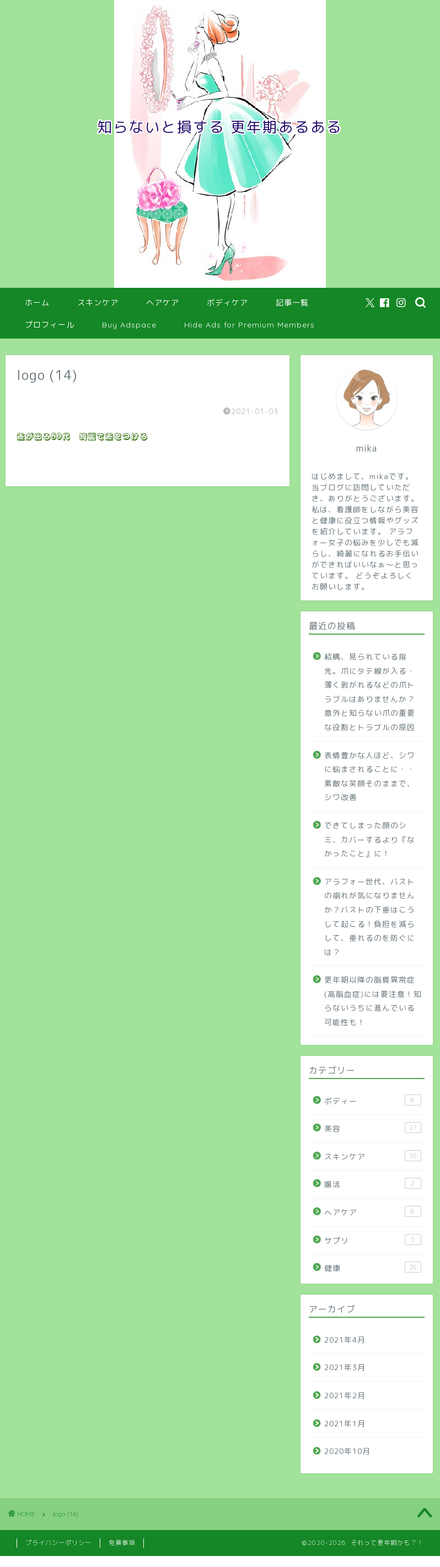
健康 (372, 1267)
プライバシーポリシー (58, 1542)
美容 (372, 1128)
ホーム (37, 303)
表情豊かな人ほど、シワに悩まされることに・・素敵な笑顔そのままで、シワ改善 (369, 776)
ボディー (372, 1100)
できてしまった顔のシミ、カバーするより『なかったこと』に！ (369, 839)
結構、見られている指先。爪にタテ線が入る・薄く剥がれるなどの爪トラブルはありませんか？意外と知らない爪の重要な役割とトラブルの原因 (369, 691)
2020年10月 (347, 1451)
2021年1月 (345, 1423)
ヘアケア (162, 303)
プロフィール (49, 325)
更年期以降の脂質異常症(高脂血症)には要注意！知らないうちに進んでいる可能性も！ (373, 1000)
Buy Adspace (129, 325)
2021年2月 (345, 1395)
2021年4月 (345, 1339)
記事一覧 (292, 303)
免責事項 (122, 1542)
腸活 (372, 1183)
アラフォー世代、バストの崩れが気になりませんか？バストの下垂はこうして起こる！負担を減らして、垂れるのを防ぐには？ (369, 916)
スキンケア (98, 303)
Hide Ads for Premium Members (249, 325)
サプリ (372, 1240)
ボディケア (227, 303)
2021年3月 (345, 1367)
